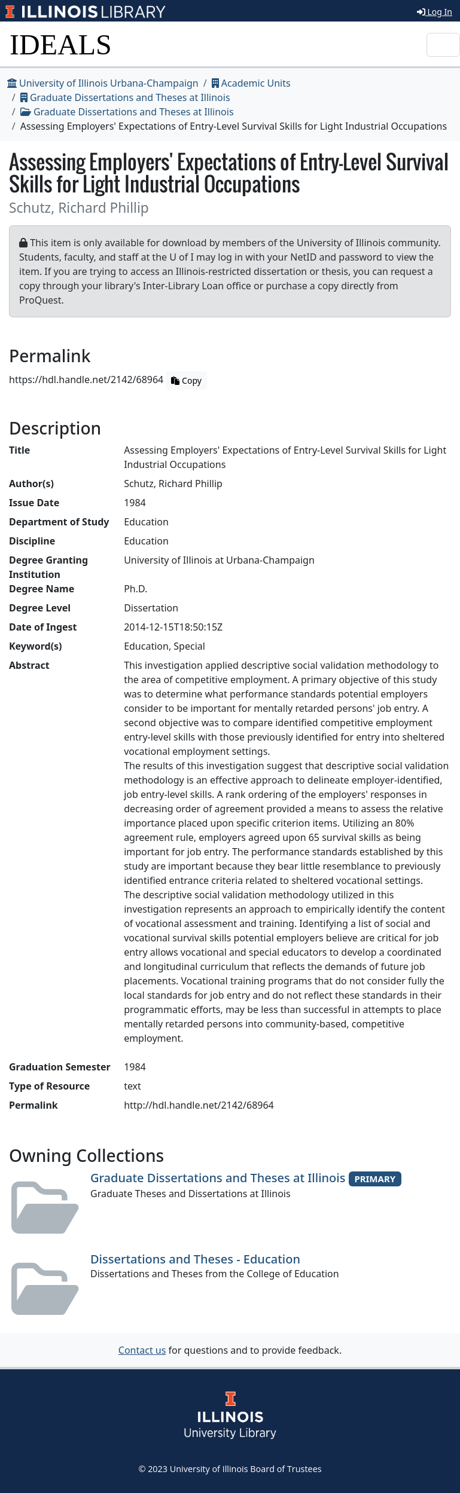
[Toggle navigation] (443, 45)
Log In (434, 11)
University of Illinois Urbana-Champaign (103, 83)
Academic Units (251, 83)
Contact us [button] (142, 1350)
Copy (186, 380)
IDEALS (61, 44)
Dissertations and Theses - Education (195, 1259)
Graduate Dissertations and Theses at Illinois (125, 97)
